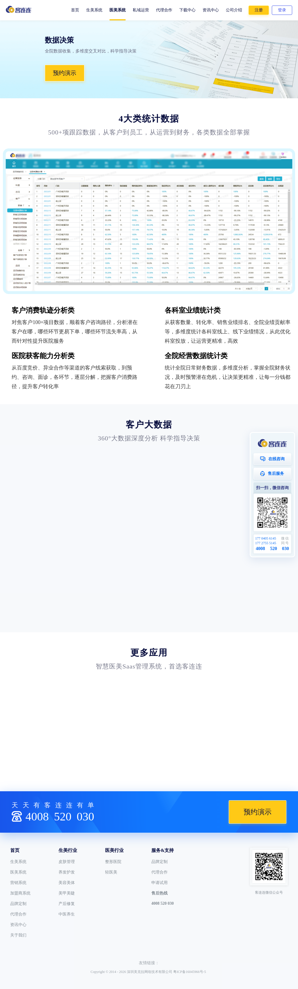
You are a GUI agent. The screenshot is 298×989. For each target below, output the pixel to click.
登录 (282, 10)
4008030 (59, 816)
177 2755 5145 (265, 543)
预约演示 (64, 73)
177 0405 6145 (265, 538)
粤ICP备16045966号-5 (189, 972)
